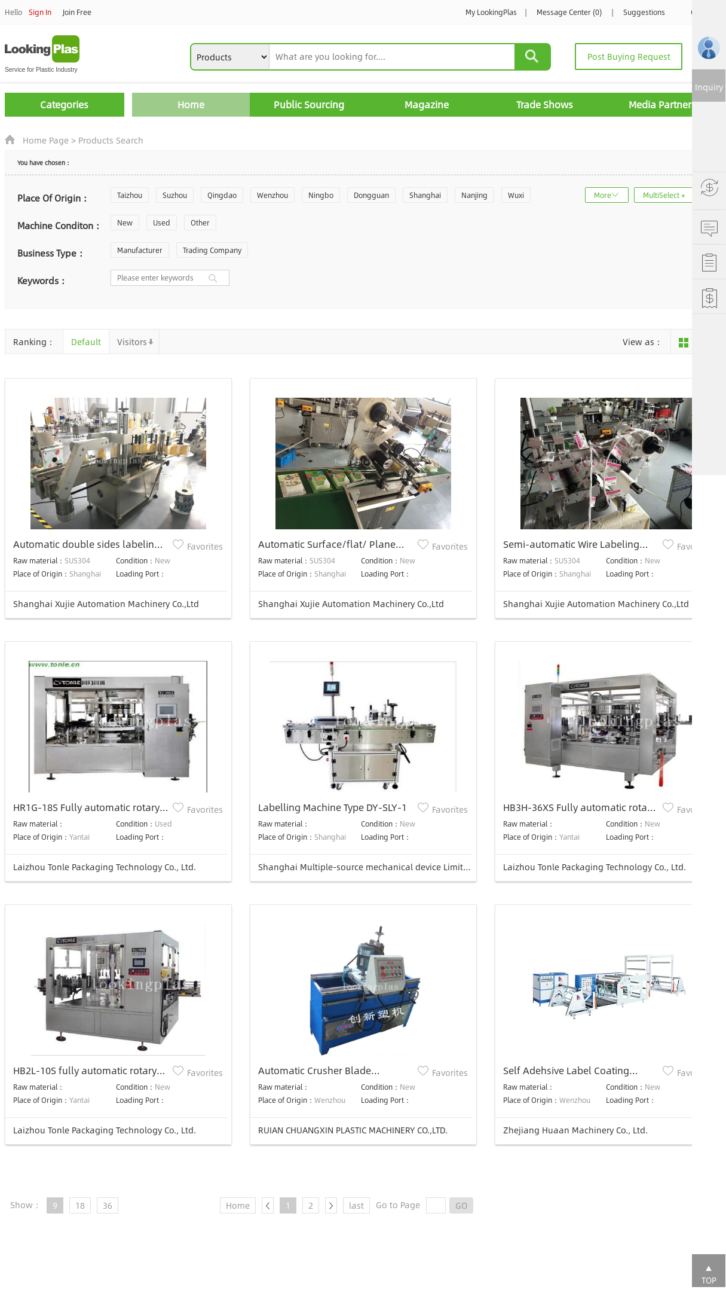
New (125, 222)
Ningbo (320, 195)
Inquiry (709, 86)
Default (86, 341)
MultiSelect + (664, 195)
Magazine (427, 104)
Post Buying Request (628, 56)
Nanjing (474, 195)
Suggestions (644, 12)
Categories (64, 104)
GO (461, 1205)
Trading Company (212, 250)
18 (80, 1205)
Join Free (77, 12)
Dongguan (371, 195)
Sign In (40, 12)
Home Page (46, 140)
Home (190, 104)
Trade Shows (544, 104)
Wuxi (516, 195)
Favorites (205, 546)
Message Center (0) (569, 12)
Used (161, 222)
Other (200, 222)
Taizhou (129, 195)
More (602, 195)
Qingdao (222, 195)
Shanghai (425, 195)
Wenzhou (272, 195)
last (356, 1205)
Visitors (132, 341)
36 (107, 1205)
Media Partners (662, 104)
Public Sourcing (309, 104)
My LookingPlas (491, 12)
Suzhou (175, 195)
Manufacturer (140, 250)
